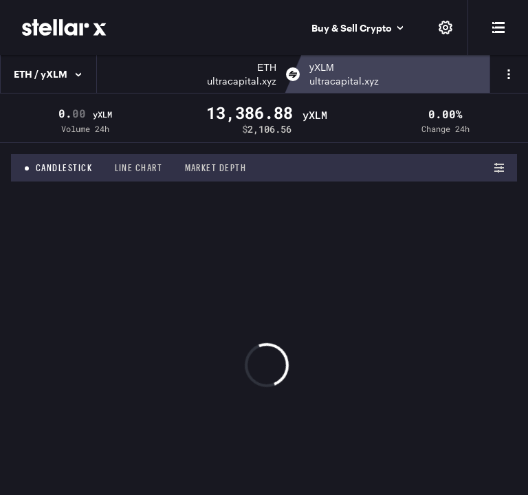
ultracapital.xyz (241, 81)
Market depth (216, 167)
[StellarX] (64, 27)
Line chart (139, 167)
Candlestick (64, 167)
